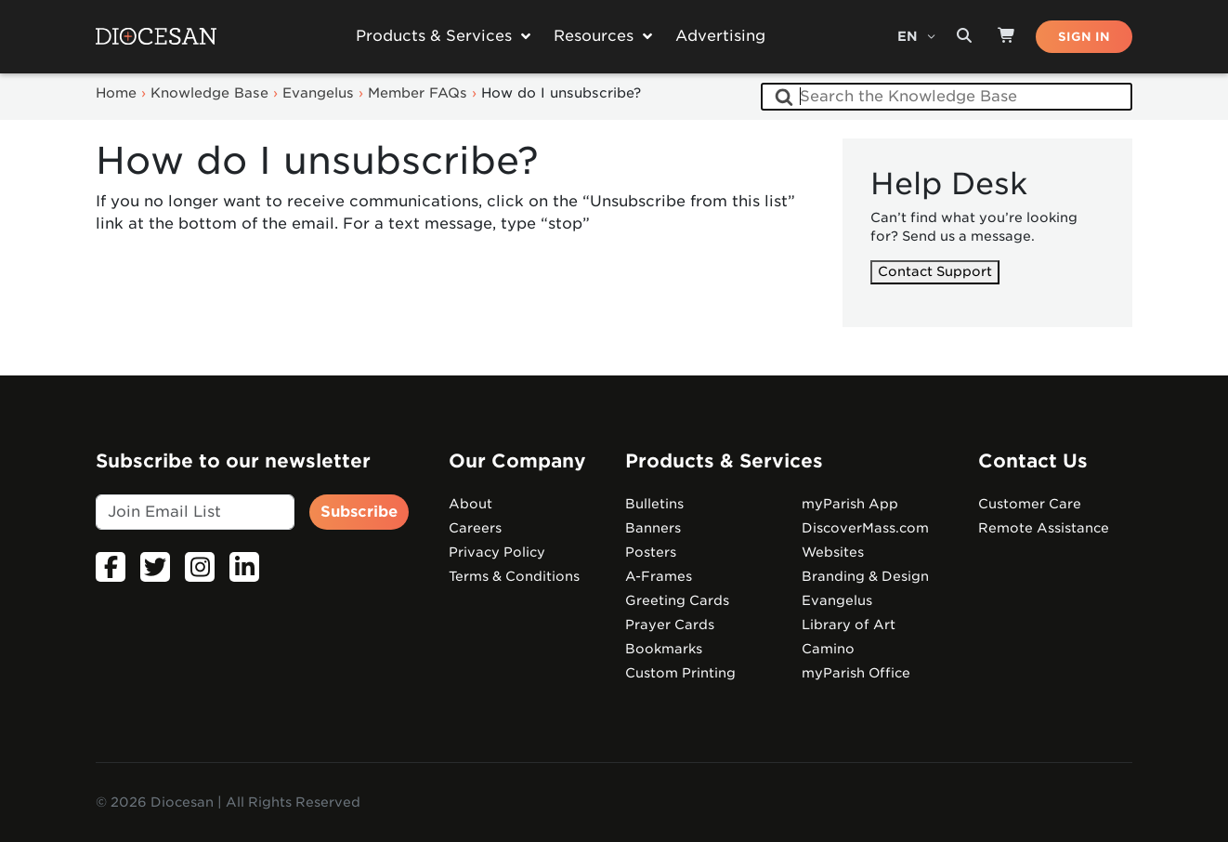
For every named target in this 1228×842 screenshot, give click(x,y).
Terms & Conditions (514, 576)
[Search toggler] (964, 36)
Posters (650, 552)
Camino (828, 648)
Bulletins (654, 503)
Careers (475, 527)
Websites (833, 552)
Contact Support (935, 271)
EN (909, 36)
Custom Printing (680, 672)
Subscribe (359, 511)
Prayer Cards (669, 624)
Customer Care (1029, 503)
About (470, 503)
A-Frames (658, 576)
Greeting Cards (677, 600)
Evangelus (837, 600)
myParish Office (856, 672)
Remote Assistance (1043, 527)
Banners (653, 527)
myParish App (850, 503)
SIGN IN (1084, 37)
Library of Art (848, 624)
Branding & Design (865, 576)
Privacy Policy (497, 552)
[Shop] (1007, 36)
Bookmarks (663, 648)
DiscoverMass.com (865, 527)
